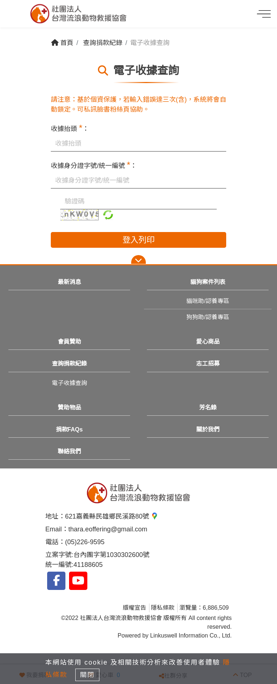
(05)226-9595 (85, 542)
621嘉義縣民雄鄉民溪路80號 (111, 516)
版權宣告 (134, 608)
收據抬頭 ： (70, 128)
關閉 (87, 675)
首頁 (62, 42)
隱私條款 (162, 608)
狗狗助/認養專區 (207, 317)
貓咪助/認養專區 (207, 301)
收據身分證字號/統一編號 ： (94, 165)
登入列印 (138, 239)
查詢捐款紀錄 (102, 42)
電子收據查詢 (69, 383)
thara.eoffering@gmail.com (107, 529)
